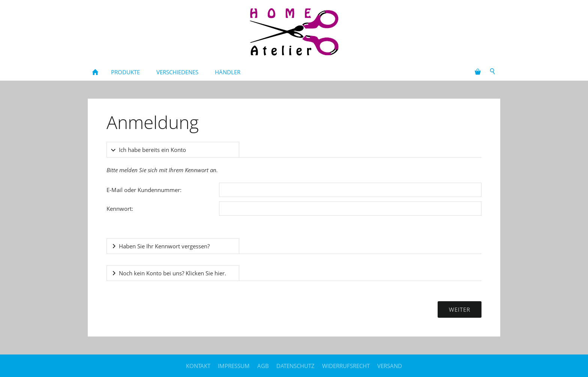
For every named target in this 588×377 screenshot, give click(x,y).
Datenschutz (295, 365)
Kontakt (198, 365)
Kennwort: (119, 208)
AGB (263, 365)
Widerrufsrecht (346, 365)
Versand (389, 365)
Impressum (234, 365)
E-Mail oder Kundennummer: (144, 190)
